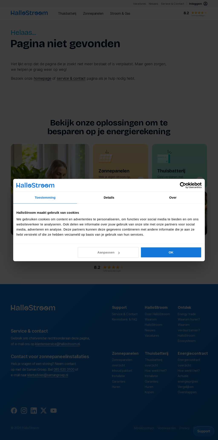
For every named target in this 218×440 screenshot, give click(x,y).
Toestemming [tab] (45, 197)
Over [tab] (173, 197)
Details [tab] (109, 197)
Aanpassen (109, 252)
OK (171, 252)
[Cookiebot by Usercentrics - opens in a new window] (183, 185)
